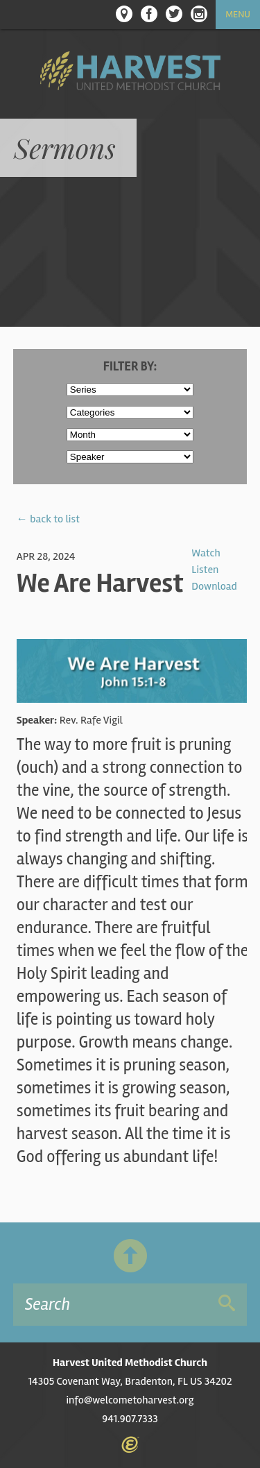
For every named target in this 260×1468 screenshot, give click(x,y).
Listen (204, 570)
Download (214, 586)
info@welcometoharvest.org (129, 1400)
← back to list (48, 519)
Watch (205, 553)
